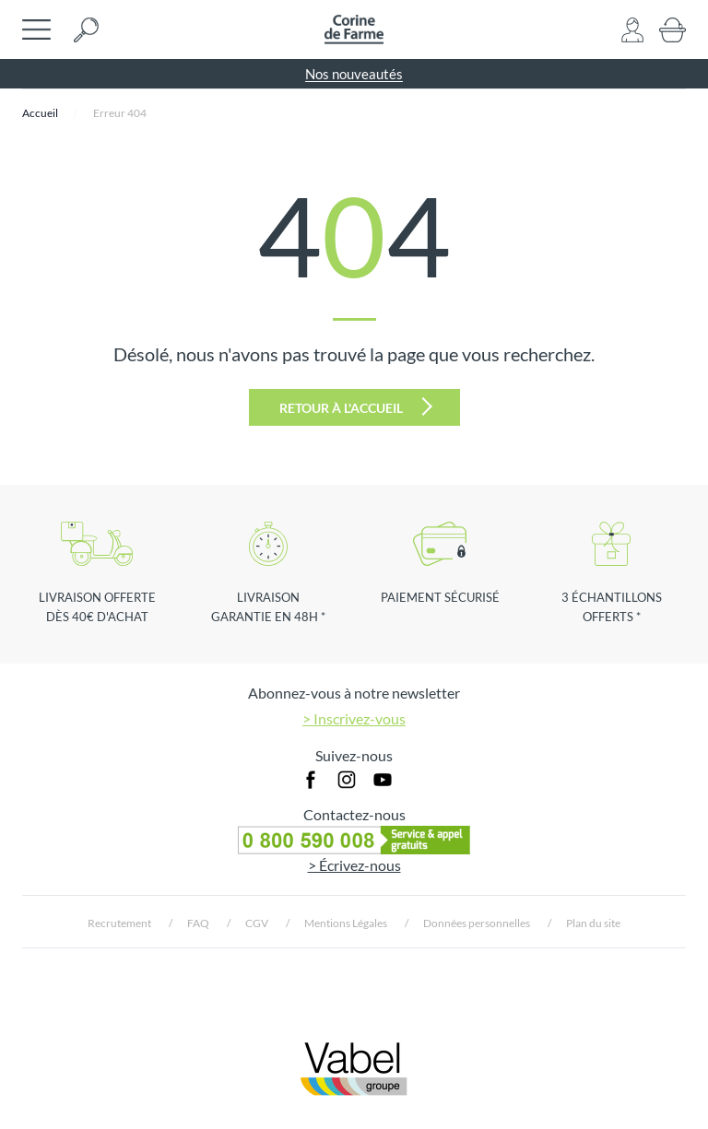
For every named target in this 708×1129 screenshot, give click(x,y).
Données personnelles (476, 923)
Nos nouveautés (354, 73)
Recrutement (119, 923)
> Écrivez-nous (354, 865)
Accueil (40, 113)
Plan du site (593, 923)
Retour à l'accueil (355, 406)
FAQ (198, 923)
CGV (256, 923)
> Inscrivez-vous (354, 718)
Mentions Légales (345, 923)
